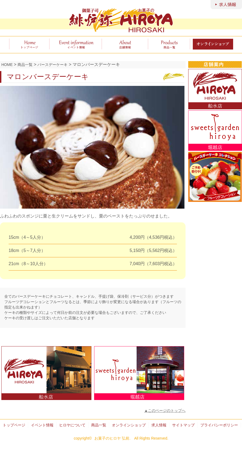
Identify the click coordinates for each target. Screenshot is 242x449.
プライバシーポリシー (219, 425)
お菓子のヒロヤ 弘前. (112, 438)
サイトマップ (183, 425)
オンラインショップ (129, 425)
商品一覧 (169, 44)
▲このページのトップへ (165, 410)
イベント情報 (75, 44)
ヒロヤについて (125, 44)
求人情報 (158, 425)
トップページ (29, 44)
